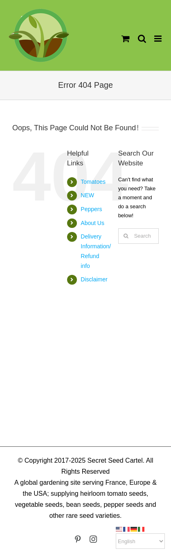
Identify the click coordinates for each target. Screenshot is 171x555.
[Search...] (138, 236)
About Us (92, 223)
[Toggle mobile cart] (126, 38)
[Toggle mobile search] (142, 38)
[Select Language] (140, 541)
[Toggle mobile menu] (158, 38)
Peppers (91, 209)
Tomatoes (93, 181)
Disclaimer (94, 279)
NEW (87, 195)
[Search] (126, 236)
